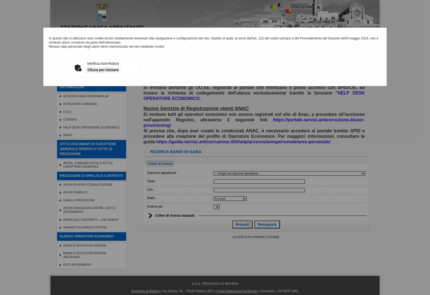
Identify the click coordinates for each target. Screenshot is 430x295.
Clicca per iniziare (103, 70)
